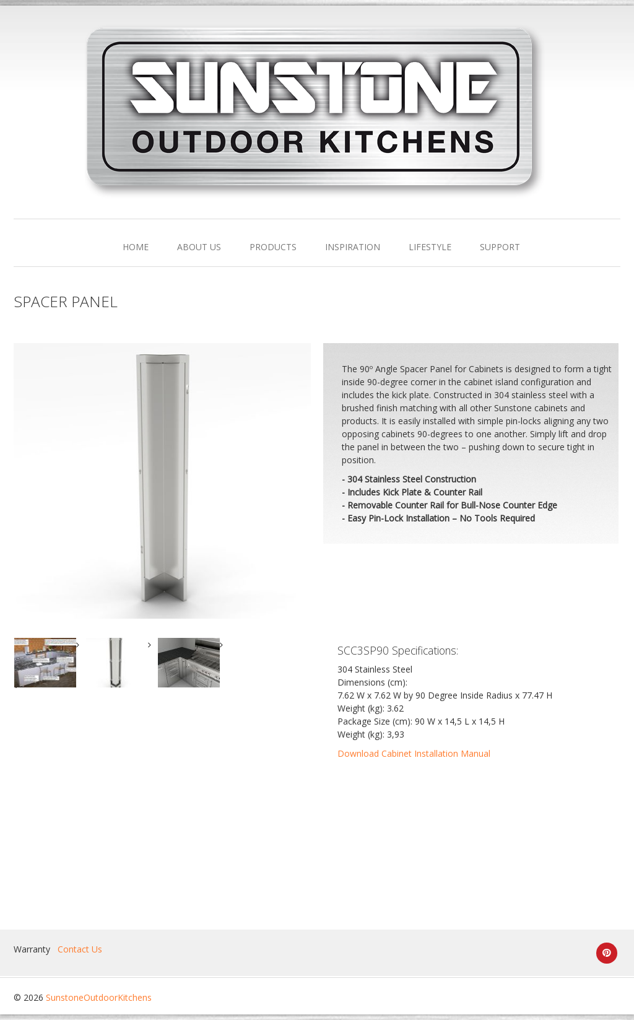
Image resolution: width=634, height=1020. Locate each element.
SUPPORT (500, 247)
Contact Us (80, 949)
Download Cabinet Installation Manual (413, 753)
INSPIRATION (352, 247)
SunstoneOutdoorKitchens (99, 997)
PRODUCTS (273, 247)
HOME (136, 247)
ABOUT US (199, 247)
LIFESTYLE (430, 247)
